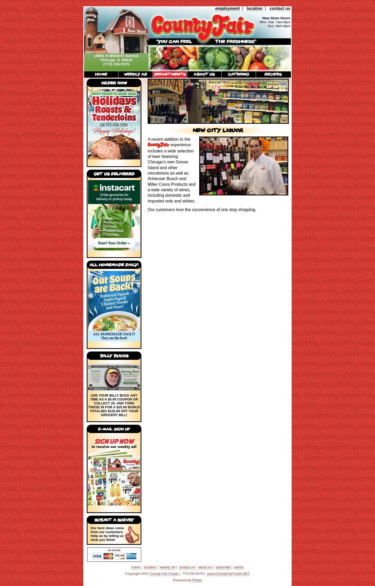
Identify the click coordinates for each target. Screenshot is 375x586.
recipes (273, 74)
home (101, 74)
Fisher (197, 580)
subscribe (223, 567)
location (254, 8)
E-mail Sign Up (114, 429)
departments (170, 74)
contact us (280, 8)
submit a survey (114, 519)
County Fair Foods (164, 574)
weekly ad (135, 74)
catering (238, 74)
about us (204, 74)
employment (227, 8)
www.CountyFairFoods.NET (228, 574)
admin (238, 567)
